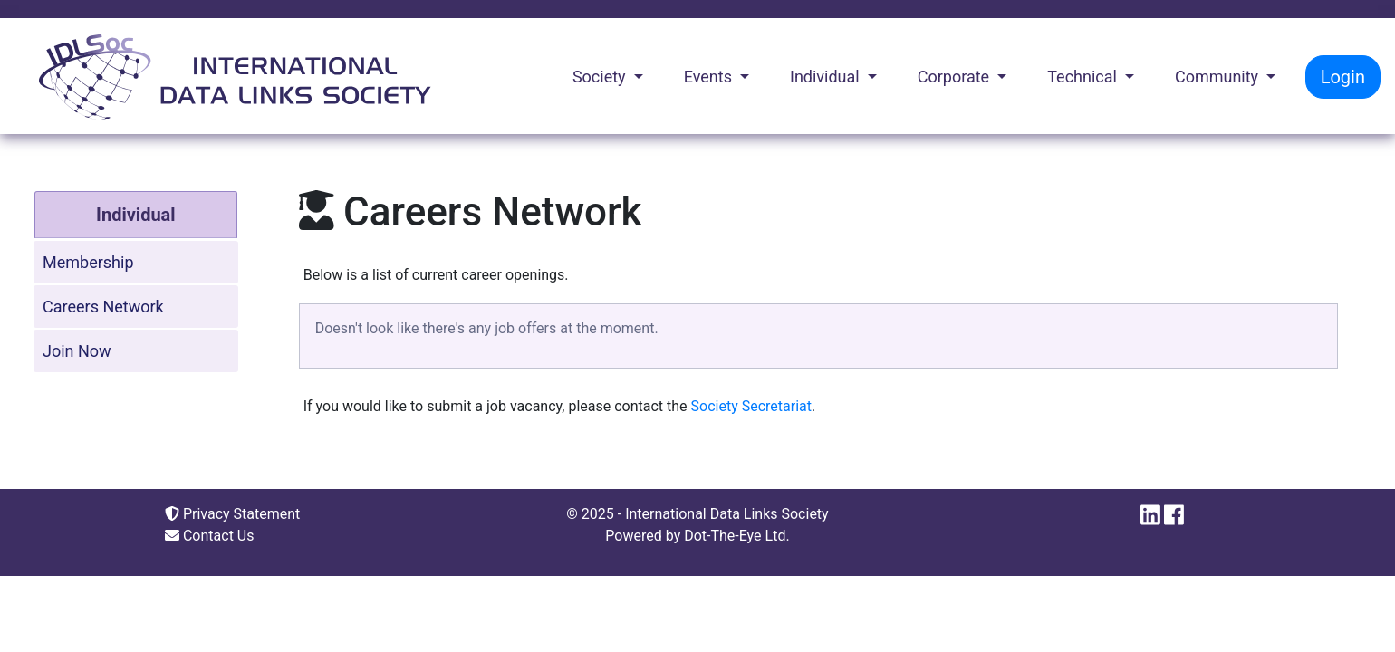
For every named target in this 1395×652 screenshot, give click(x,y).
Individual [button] (826, 76)
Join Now (77, 350)
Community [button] (1219, 76)
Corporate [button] (956, 76)
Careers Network (103, 306)
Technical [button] (1084, 76)
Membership (88, 262)
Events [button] (710, 76)
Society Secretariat (751, 406)
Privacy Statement (232, 514)
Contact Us (210, 535)
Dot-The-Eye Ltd (734, 535)
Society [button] (601, 76)
